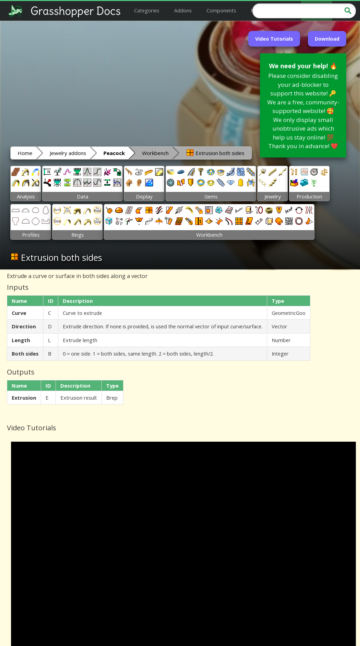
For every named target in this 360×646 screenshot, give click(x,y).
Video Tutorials (274, 38)
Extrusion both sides (215, 152)
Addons (183, 10)
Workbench (155, 153)
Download (327, 38)
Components (221, 10)
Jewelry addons (68, 153)
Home (25, 153)
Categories (146, 10)
